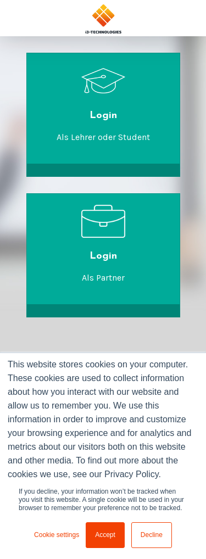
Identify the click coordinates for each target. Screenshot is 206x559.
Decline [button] (152, 535)
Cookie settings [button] (56, 535)
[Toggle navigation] (188, 17)
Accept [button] (105, 535)
